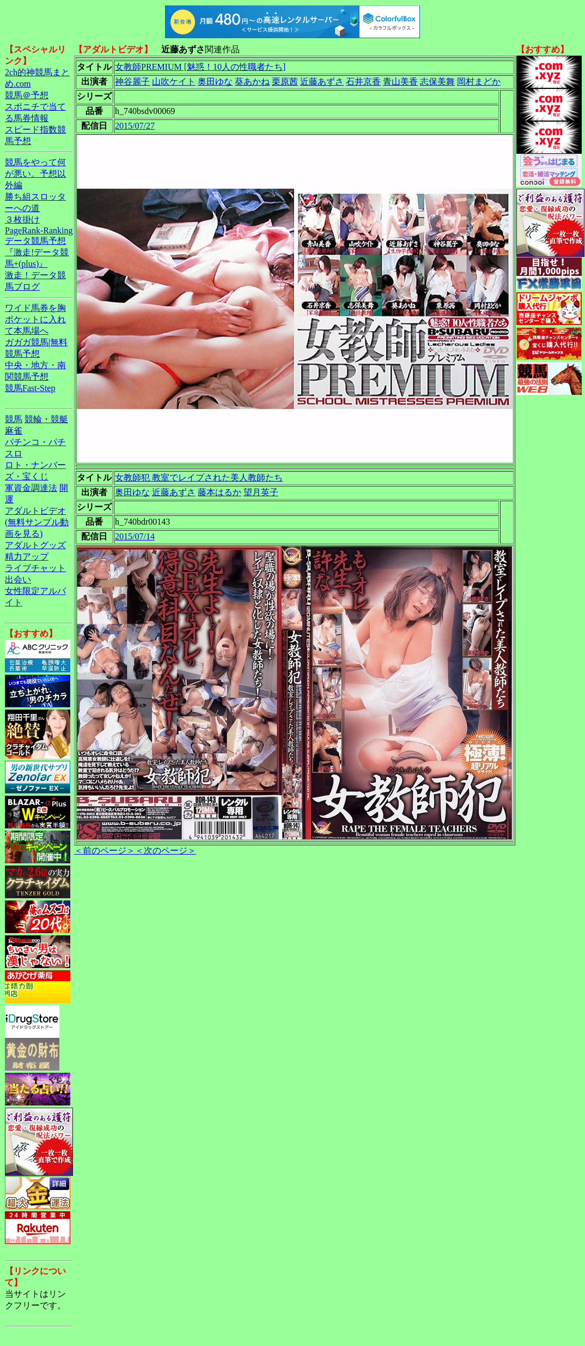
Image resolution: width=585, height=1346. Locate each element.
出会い (18, 579)
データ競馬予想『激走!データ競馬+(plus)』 (37, 252)
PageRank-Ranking (38, 230)
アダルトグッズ (35, 545)
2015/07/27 (135, 125)
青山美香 (400, 81)
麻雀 (13, 430)
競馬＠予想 (26, 95)
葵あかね (252, 81)
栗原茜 (285, 81)
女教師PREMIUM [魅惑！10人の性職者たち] (200, 66)
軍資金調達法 (31, 487)
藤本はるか (219, 492)
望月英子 (260, 492)
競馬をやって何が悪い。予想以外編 (35, 174)
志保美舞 (437, 81)
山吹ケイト (174, 81)
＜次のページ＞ (165, 850)
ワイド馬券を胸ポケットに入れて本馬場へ (35, 319)
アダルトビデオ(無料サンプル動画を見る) (37, 522)
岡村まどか (479, 81)
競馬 (13, 419)
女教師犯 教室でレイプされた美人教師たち (199, 477)
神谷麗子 (132, 81)
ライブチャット (35, 568)
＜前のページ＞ (104, 850)
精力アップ (26, 556)
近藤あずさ (322, 81)
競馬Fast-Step (30, 388)
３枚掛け (22, 219)
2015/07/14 (135, 536)
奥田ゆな (215, 81)
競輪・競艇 (46, 419)
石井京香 (363, 81)
